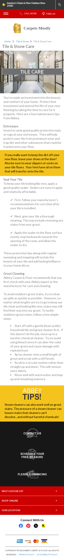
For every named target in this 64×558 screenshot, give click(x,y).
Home (7, 41)
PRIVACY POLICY (26, 554)
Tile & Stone (22, 41)
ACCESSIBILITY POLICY (47, 554)
